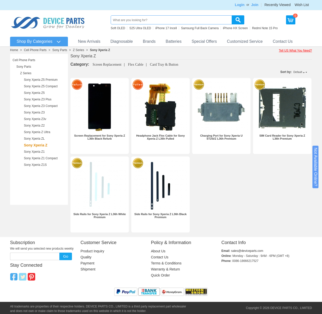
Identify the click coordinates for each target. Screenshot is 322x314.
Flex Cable (135, 64)
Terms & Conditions (166, 263)
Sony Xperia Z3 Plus (37, 99)
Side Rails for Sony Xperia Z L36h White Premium (99, 216)
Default (297, 71)
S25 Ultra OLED (140, 28)
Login (240, 5)
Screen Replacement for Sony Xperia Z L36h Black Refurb (99, 137)
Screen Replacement (107, 64)
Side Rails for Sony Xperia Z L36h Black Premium (160, 216)
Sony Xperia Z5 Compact (41, 86)
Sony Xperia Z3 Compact (41, 106)
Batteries (174, 41)
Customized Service (245, 41)
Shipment (87, 269)
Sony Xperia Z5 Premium (41, 80)
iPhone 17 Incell (166, 28)
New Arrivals (89, 41)
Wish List (302, 5)
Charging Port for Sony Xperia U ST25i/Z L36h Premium (221, 137)
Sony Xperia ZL (34, 138)
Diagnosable (121, 41)
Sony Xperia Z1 (34, 151)
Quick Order (160, 275)
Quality (86, 257)
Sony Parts (59, 50)
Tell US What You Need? (295, 50)
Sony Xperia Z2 (34, 125)
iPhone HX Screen (235, 28)
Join (254, 5)
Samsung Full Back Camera (200, 28)
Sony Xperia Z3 (34, 112)
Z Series (78, 50)
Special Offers (204, 41)
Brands (149, 41)
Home (14, 50)
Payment (87, 263)
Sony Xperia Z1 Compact (41, 158)
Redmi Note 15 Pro (265, 28)
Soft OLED (118, 28)
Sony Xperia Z (100, 50)
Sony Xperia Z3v (35, 119)
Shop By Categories (34, 41)
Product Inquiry (92, 251)
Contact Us (283, 41)
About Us (158, 251)
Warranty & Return (165, 269)
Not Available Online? (315, 167)
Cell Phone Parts (35, 50)
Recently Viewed (277, 5)
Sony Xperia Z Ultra (37, 132)
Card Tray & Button (164, 64)
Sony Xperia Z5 (34, 93)
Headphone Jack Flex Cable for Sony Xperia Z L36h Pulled (160, 137)
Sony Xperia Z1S (35, 165)
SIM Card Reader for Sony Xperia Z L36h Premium (282, 137)
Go (65, 256)
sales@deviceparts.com (247, 251)
